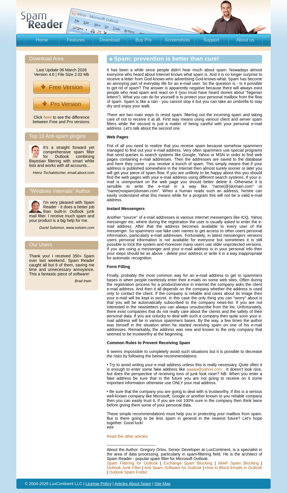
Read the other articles (127, 436)
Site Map (163, 483)
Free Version (62, 87)
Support (211, 39)
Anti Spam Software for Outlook (172, 467)
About (135, 483)
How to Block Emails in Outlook (233, 467)
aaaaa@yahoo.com (205, 369)
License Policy (98, 483)
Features (75, 39)
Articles (121, 483)
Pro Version (61, 104)
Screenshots (177, 39)
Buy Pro (144, 39)
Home (42, 39)
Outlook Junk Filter (124, 467)
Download (109, 39)
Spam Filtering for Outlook (132, 463)
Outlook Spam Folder (128, 472)
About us (245, 39)
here (48, 117)
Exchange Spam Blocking (188, 463)
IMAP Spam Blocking (238, 463)
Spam (145, 483)
